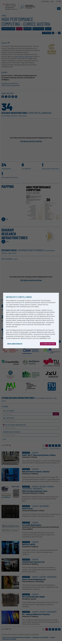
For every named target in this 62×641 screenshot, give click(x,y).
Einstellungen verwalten (14, 344)
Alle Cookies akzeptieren (48, 344)
